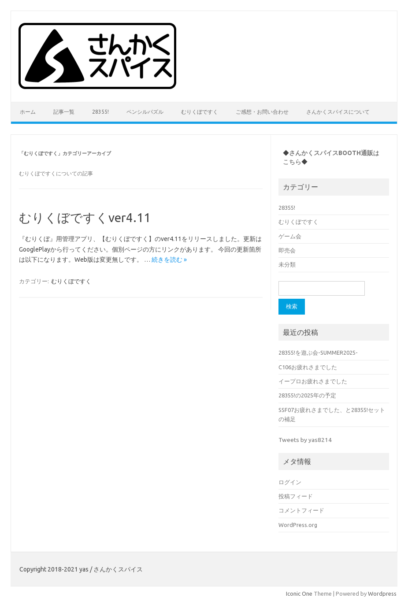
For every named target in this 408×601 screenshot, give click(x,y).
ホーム (28, 112)
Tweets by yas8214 (305, 439)
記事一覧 (63, 112)
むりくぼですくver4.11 (85, 217)
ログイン (289, 482)
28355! (100, 112)
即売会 (287, 250)
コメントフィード (301, 510)
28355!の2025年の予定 (307, 395)
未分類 (287, 264)
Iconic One (299, 593)
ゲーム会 (289, 236)
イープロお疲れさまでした (312, 381)
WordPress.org (297, 525)
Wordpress (382, 593)
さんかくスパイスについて (338, 112)
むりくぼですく (199, 112)
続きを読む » (169, 259)
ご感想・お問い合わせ (262, 112)
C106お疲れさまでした (307, 367)
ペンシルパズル (144, 112)
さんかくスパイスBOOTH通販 (331, 152)
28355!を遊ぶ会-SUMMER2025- (318, 352)
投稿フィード (295, 496)
